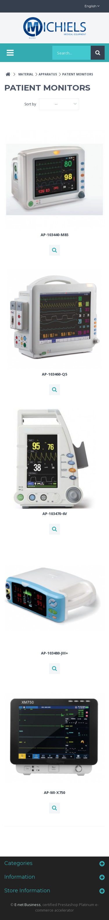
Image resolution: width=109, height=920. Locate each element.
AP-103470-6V (54, 513)
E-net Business (28, 904)
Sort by (30, 104)
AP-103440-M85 (54, 234)
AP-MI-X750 (54, 792)
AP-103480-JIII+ (54, 653)
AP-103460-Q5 (54, 374)
